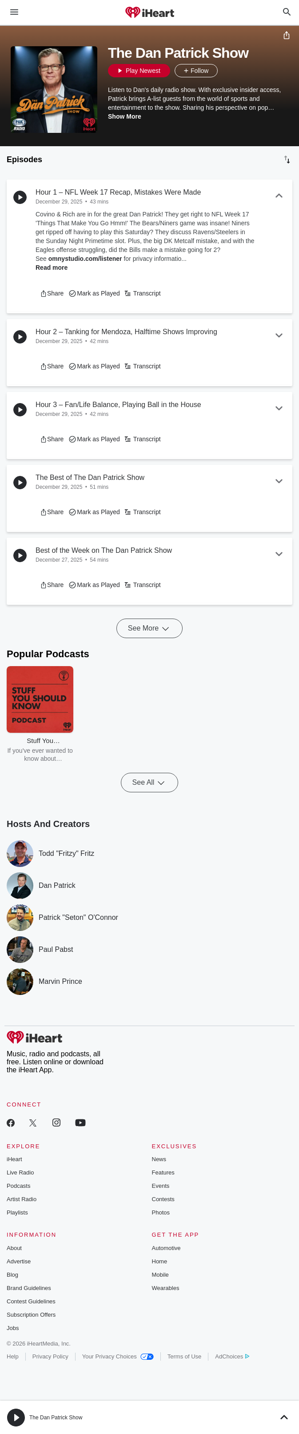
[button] (226, 70)
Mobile (160, 1274)
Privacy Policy (50, 1356)
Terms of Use (184, 1356)
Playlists (17, 1212)
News (159, 1159)
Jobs (13, 1328)
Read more (52, 267)
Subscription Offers (31, 1314)
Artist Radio (21, 1199)
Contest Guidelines (31, 1301)
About (14, 1248)
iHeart (14, 1159)
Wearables (165, 1288)
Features (163, 1172)
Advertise (19, 1261)
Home (159, 1261)
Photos (161, 1212)
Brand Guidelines (29, 1288)
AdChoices (232, 1356)
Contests (163, 1199)
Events (161, 1185)
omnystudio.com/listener (85, 258)
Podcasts (18, 1185)
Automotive (166, 1248)
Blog (12, 1274)
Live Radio (20, 1172)
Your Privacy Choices (118, 1356)
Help (13, 1356)
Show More (124, 116)
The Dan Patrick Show (55, 1417)
